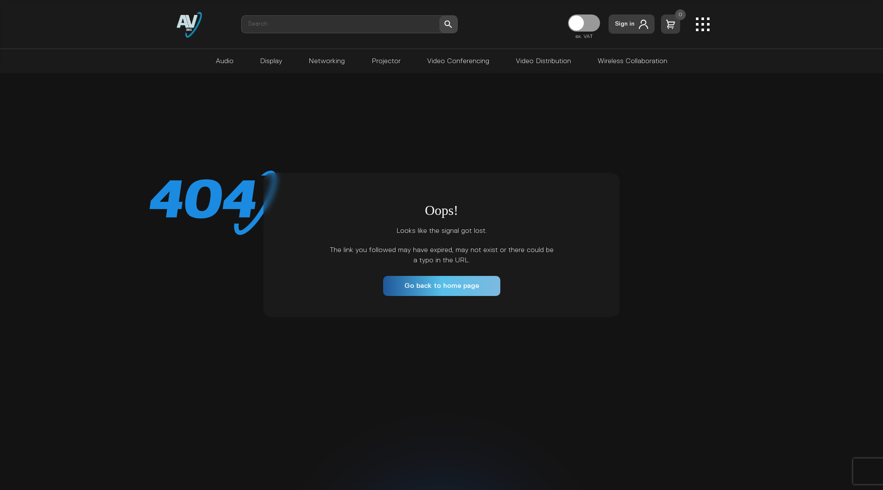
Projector (386, 61)
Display (271, 61)
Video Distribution (543, 61)
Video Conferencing (458, 61)
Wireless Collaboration (632, 61)
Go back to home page (441, 286)
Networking (327, 61)
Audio (225, 61)
